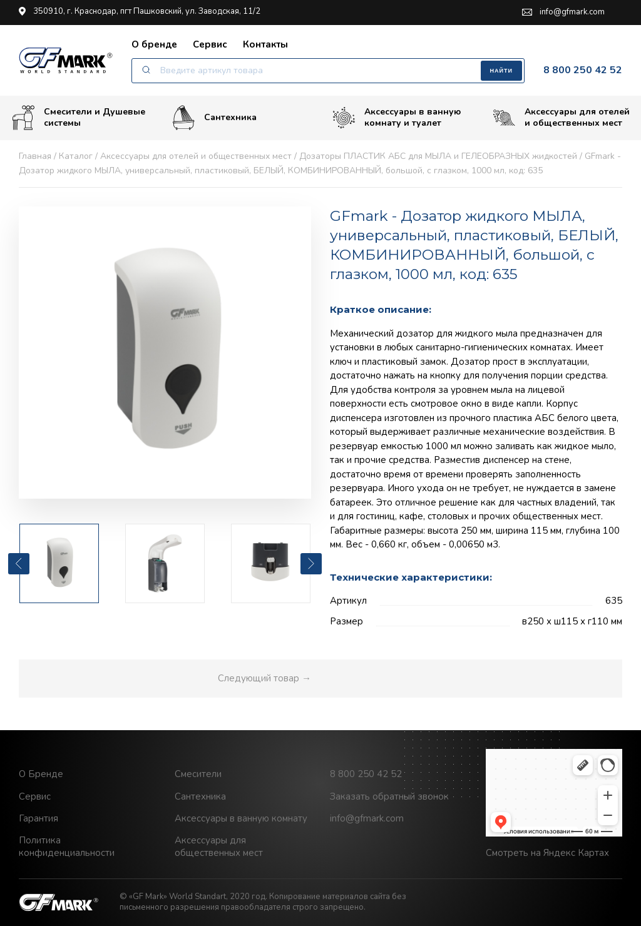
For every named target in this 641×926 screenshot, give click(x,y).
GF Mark (66, 60)
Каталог (76, 156)
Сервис (210, 44)
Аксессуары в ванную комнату (241, 818)
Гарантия (38, 818)
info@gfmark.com (563, 12)
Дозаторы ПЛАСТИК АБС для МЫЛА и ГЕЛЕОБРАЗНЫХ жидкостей (438, 156)
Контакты (265, 44)
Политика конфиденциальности (67, 846)
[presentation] (18, 563)
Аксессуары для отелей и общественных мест (561, 117)
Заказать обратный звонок (389, 796)
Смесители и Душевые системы (79, 117)
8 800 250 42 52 (582, 70)
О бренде (154, 44)
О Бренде (41, 774)
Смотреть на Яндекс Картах (547, 853)
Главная (35, 156)
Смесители (198, 774)
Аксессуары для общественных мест (219, 846)
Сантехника (215, 118)
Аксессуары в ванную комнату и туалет (397, 118)
